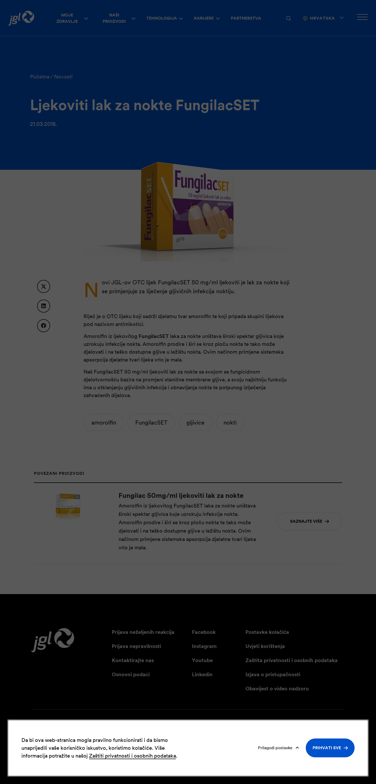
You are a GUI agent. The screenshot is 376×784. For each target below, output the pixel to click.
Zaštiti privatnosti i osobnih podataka (132, 756)
